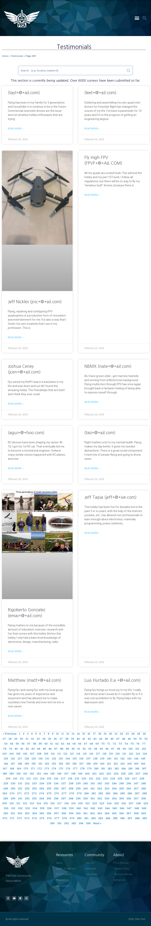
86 (50, 748)
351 (13, 813)
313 (32, 803)
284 (115, 793)
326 (123, 803)
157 (81, 763)
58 (34, 743)
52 (146, 738)
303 (107, 798)
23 (127, 733)
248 (143, 783)
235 (49, 783)
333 (27, 808)
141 (116, 758)
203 (108, 773)
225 (120, 778)
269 (4, 793)
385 (115, 818)
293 (34, 798)
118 (104, 753)
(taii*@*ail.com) (99, 433)
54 (11, 743)
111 (59, 753)
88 (61, 748)
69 (97, 743)
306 (128, 798)
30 (21, 738)
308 (143, 798)
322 (94, 803)
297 (63, 798)
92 (84, 748)
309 (4, 803)
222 (98, 778)
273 (34, 793)
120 (117, 753)
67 (85, 743)
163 (122, 763)
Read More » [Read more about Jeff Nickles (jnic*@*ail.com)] (15, 337)
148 (20, 763)
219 (77, 778)
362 (92, 813)
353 (27, 813)
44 (100, 738)
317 (59, 803)
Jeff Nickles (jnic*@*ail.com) (35, 302)
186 (137, 768)
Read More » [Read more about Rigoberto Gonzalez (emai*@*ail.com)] (15, 651)
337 (56, 808)
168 (12, 768)
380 (79, 818)
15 (83, 733)
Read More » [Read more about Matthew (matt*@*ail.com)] (15, 716)
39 (72, 738)
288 (144, 793)
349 (144, 808)
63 (62, 743)
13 (73, 733)
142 (122, 758)
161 (109, 763)
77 (144, 743)
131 (47, 758)
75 (132, 743)
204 (116, 773)
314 (39, 803)
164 (129, 763)
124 (145, 753)
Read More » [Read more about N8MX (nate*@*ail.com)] (92, 402)
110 (53, 753)
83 (33, 748)
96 (107, 748)
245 (121, 783)
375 (41, 818)
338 (64, 808)
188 (5, 773)
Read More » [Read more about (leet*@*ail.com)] (92, 128)
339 (71, 808)
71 (108, 743)
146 (6, 763)
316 (52, 803)
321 (87, 803)
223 (105, 778)
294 (41, 798)
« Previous (10, 733)
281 (93, 793)
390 (52, 823)
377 (56, 818)
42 (89, 738)
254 (41, 788)
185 (130, 768)
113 (72, 753)
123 (138, 753)
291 (20, 798)
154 (61, 763)
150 (33, 763)
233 (34, 783)
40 (78, 738)
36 (55, 738)
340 (78, 808)
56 (23, 743)
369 (143, 813)
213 (35, 778)
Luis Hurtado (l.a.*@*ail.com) (112, 680)
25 (138, 733)
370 (4, 818)
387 (129, 818)
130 (40, 758)
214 (42, 778)
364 (107, 813)
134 (67, 758)
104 (11, 753)
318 (66, 803)
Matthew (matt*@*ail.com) (34, 680)
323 (101, 803)
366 (121, 813)
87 (56, 748)
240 (85, 783)
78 (4, 748)
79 (10, 748)
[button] (137, 18)
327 (131, 803)
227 (134, 778)
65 (74, 743)
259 (78, 788)
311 (18, 803)
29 (15, 738)
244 (114, 783)
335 (42, 808)
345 (114, 808)
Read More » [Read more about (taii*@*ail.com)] (92, 468)
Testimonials (17, 56)
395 (88, 823)
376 (49, 818)
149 (27, 763)
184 (123, 768)
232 (27, 783)
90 (73, 748)
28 (10, 738)
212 (28, 778)
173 (46, 768)
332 (20, 808)
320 (80, 803)
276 (56, 793)
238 (71, 783)
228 (142, 778)
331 (13, 808)
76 (138, 743)
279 (79, 793)
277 (64, 793)
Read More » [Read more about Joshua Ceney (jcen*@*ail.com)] (15, 403)
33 (38, 738)
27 (4, 738)
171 (33, 768)
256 (56, 788)
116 (91, 753)
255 (49, 788)
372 (19, 818)
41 (83, 738)
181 (103, 768)
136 (81, 758)
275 (49, 793)
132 (54, 758)
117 (98, 753)
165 (136, 763)
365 (114, 813)
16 (88, 733)
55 (17, 743)
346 (122, 808)
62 (57, 743)
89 (67, 748)
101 (137, 748)
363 (99, 813)
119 (111, 753)
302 (99, 798)
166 (143, 763)
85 (44, 748)
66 (79, 743)
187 (144, 768)
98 (118, 748)
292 (27, 798)
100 (130, 748)
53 (5, 743)
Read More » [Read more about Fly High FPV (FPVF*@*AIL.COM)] (92, 195)
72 (114, 743)
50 (135, 738)
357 (56, 813)
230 (13, 783)
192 (32, 773)
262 (99, 788)
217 (63, 778)
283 (108, 793)
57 (28, 743)
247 (136, 783)
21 (116, 733)
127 (19, 758)
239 (78, 783)
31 (27, 738)
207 (137, 773)
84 (38, 748)
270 (12, 793)
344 (107, 808)
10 (57, 733)
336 (49, 808)
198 (73, 773)
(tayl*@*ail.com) (24, 93)
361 (85, 813)
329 (145, 803)
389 (144, 818)
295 (49, 798)
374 (34, 818)
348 (136, 808)
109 (46, 753)
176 (68, 768)
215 (49, 778)
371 (12, 818)
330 (6, 808)
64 (68, 743)
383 (100, 818)
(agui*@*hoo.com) (26, 433)
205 (123, 773)
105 (18, 753)
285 (122, 793)
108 (39, 753)
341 (86, 808)
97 (112, 748)
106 (25, 753)
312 (25, 803)
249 (5, 788)
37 (61, 738)
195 (52, 773)
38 (66, 738)
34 (43, 738)
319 (73, 803)
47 (118, 738)
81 (21, 748)
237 (63, 783)
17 (94, 733)
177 (75, 768)
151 (40, 763)
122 (131, 753)
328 (138, 803)
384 (108, 818)
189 (11, 773)
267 (136, 788)
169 (19, 768)
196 (59, 773)
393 (73, 823)
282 (100, 793)
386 (122, 818)
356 (49, 813)
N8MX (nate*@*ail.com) (108, 366)
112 (65, 753)
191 (25, 773)
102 (144, 748)
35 (49, 738)
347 (129, 808)
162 (115, 763)
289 (5, 798)
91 (78, 748)
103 (4, 753)
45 (106, 738)
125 (6, 758)
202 (101, 773)
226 (127, 778)
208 (145, 773)
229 (5, 783)
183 (116, 768)
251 (20, 788)
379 (71, 818)
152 (47, 763)
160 (102, 763)
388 (137, 818)
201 (94, 773)
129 (33, 758)
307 (136, 798)
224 (112, 778)
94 (95, 748)
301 (92, 798)
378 (64, 818)
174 (54, 768)
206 (130, 773)
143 (129, 758)
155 (67, 763)
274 (41, 793)
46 (112, 738)
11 (62, 733)
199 (80, 773)
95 (101, 748)
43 (95, 738)
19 (105, 733)
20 (110, 733)
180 (96, 768)
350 (5, 813)
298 (71, 798)
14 (78, 733)
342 (92, 808)
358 (63, 813)
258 (71, 788)
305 (121, 798)
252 (27, 788)
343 (100, 808)
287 (137, 793)
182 (110, 768)
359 (71, 813)
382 (93, 818)
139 (102, 758)
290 (13, 798)
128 (27, 758)
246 (128, 783)
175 (61, 768)
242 (99, 783)
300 (85, 798)
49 (129, 738)
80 (16, 748)
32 (32, 738)
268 (143, 788)
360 (78, 813)
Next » (97, 823)
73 (120, 743)
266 (128, 788)
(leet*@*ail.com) (100, 93)
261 (92, 788)
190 (18, 773)
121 (124, 753)
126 (13, 758)
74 (126, 743)
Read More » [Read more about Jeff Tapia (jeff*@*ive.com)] (92, 533)
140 (109, 758)
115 (85, 753)
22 (121, 733)
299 (78, 798)
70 (103, 743)
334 (34, 808)
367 (128, 813)
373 (26, 818)
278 (71, 793)
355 (41, 813)
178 (82, 768)
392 (66, 823)
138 (95, 758)
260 (85, 788)
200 (87, 773)
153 (54, 763)
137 (88, 758)
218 (70, 778)
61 (51, 743)
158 (88, 763)
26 (144, 733)
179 (89, 768)
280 (86, 793)
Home (5, 56)
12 (67, 733)
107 (32, 753)
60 (46, 743)
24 (132, 733)
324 (109, 803)
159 (95, 763)
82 (27, 748)
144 (136, 758)
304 (114, 798)
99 (124, 748)
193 (39, 773)
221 (91, 778)
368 (136, 813)
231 (20, 783)
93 (89, 748)
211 (22, 778)
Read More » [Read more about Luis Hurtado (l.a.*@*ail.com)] (92, 712)
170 (26, 768)
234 (41, 783)
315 (45, 803)
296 (56, 798)
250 (13, 788)
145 (143, 758)
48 (123, 738)
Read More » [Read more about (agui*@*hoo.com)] (15, 468)
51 (140, 738)
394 (81, 823)
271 (19, 793)
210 (15, 778)
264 (114, 788)
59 (40, 743)
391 (59, 823)
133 (61, 758)
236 (56, 783)
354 (34, 813)
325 (116, 803)
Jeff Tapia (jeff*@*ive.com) (110, 497)
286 (129, 793)
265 (121, 788)
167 (5, 768)
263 (107, 788)
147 (13, 763)
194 (45, 773)
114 (78, 753)
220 (84, 778)
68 (91, 743)
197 (66, 773)
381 (86, 818)
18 (99, 733)
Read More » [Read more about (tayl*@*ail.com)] (15, 128)
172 (39, 768)
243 (107, 783)
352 (19, 813)
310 (11, 803)
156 (74, 763)
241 (92, 783)
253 (34, 788)
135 (74, 758)
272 (26, 793)
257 (63, 788)
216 (56, 778)
